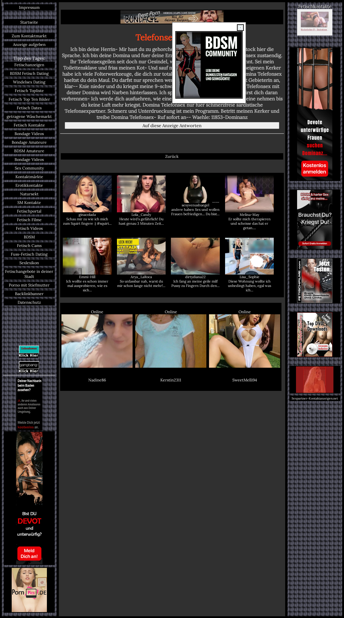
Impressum (29, 7)
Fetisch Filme (29, 219)
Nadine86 (97, 379)
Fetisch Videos (29, 228)
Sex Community (29, 168)
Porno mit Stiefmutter (29, 285)
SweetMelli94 (244, 379)
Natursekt (29, 193)
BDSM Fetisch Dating (29, 73)
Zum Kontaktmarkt (29, 35)
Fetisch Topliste (29, 90)
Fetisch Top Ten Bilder (29, 99)
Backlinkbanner (29, 293)
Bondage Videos (29, 133)
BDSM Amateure (29, 150)
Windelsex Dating (29, 82)
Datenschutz (29, 302)
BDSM (29, 236)
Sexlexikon (29, 262)
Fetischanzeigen (29, 64)
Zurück (172, 156)
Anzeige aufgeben (29, 44)
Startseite (29, 22)
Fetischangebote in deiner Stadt (29, 274)
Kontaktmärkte (29, 176)
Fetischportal (29, 211)
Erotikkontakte (29, 185)
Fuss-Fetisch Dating (29, 254)
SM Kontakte (29, 202)
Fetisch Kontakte (29, 125)
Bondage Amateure (29, 142)
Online (97, 338)
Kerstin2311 (170, 379)
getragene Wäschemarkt (29, 116)
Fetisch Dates (29, 107)
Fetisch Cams (29, 245)
